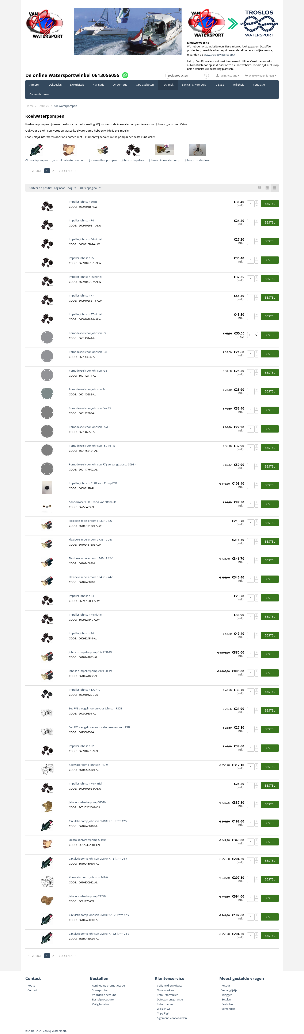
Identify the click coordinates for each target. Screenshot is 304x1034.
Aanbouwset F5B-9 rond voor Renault (92, 502)
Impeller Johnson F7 (81, 295)
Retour (225, 985)
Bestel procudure (103, 999)
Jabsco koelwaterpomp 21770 (87, 896)
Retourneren (165, 1004)
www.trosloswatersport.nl (220, 55)
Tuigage (219, 84)
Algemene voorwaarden (172, 1018)
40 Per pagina (90, 188)
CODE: (73, 207)
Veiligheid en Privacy (169, 985)
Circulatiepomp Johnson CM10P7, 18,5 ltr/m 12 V (99, 915)
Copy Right (164, 1013)
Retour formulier (167, 995)
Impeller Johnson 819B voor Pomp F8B (93, 483)
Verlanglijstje (229, 990)
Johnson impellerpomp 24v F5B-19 (90, 671)
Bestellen (227, 1004)
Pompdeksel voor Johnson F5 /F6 (89, 427)
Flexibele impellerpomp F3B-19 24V (91, 539)
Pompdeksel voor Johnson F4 (87, 389)
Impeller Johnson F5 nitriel (85, 277)
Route (31, 985)
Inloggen (226, 995)
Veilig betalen (100, 1004)
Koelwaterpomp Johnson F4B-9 (88, 765)
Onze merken (165, 990)
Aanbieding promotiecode (108, 985)
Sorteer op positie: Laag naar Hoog (52, 188)
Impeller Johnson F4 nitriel (85, 239)
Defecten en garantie (170, 999)
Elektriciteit (77, 84)
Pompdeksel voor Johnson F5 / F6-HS (92, 446)
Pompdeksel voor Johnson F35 (88, 352)
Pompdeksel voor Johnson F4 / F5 (90, 408)
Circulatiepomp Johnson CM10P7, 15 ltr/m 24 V (98, 858)
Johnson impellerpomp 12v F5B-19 (90, 652)
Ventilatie (259, 84)
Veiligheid (238, 84)
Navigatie (98, 84)
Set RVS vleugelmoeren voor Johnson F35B (95, 708)
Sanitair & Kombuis (194, 84)
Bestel (270, 204)
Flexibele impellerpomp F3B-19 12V (91, 521)
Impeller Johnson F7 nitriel (85, 314)
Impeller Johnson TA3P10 (84, 690)
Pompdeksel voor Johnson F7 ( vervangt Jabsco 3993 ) (102, 464)
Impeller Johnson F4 (81, 220)
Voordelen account (104, 995)
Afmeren (35, 84)
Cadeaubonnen (39, 94)
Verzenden (228, 1009)
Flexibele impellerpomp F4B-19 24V (91, 577)
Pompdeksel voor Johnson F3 (87, 333)
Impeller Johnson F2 (81, 746)
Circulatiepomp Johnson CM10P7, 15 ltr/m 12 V (98, 821)
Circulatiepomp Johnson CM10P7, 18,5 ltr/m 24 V (99, 934)
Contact (32, 990)
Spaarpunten (100, 990)
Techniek (168, 84)
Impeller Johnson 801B (83, 202)
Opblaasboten (145, 84)
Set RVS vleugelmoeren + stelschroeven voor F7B (99, 727)
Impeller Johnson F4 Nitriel (85, 783)
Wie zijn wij (163, 1009)
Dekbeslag (55, 84)
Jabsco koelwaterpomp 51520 (87, 802)
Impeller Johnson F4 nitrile (85, 614)
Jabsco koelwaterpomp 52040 (87, 840)
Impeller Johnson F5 (81, 258)
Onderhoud (120, 84)
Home (30, 106)
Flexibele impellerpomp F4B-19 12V (91, 558)
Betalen (226, 999)
